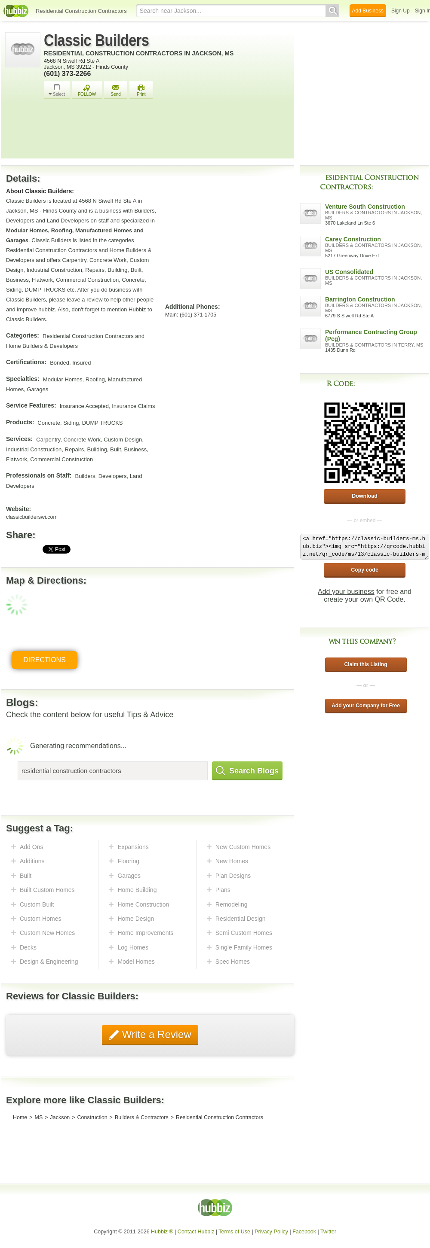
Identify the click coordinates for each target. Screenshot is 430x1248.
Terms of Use (234, 1232)
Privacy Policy (271, 1232)
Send (115, 90)
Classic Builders (96, 40)
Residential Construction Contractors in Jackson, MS (138, 53)
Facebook (304, 1232)
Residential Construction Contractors (81, 11)
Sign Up (400, 11)
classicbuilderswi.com (32, 517)
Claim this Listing (365, 664)
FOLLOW (87, 90)
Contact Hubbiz (196, 1232)
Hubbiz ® (162, 1232)
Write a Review (155, 1034)
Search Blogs (247, 771)
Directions (44, 660)
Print (141, 90)
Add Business (368, 11)
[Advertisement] (167, 131)
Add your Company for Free (366, 706)
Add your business (346, 591)
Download (365, 496)
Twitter (328, 1232)
